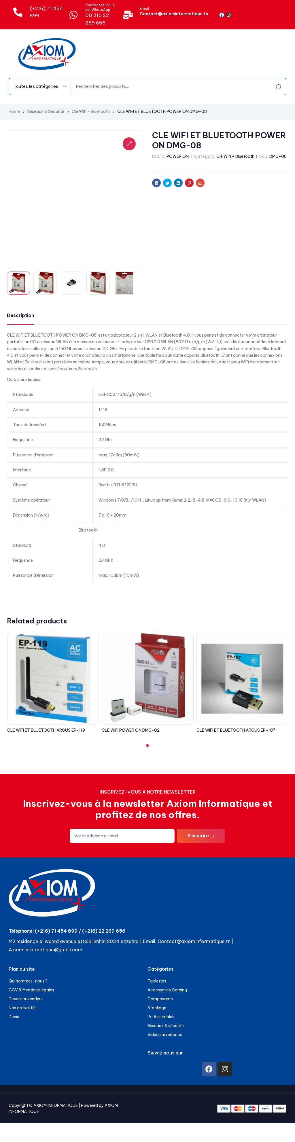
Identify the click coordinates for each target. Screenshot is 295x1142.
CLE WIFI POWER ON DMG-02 (131, 730)
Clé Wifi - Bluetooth (91, 111)
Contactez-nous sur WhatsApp (100, 7)
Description (20, 315)
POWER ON (178, 156)
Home (14, 111)
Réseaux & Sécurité (45, 111)
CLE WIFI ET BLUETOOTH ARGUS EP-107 (235, 730)
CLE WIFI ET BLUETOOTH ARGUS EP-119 (46, 730)
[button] (147, 745)
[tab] (20, 315)
